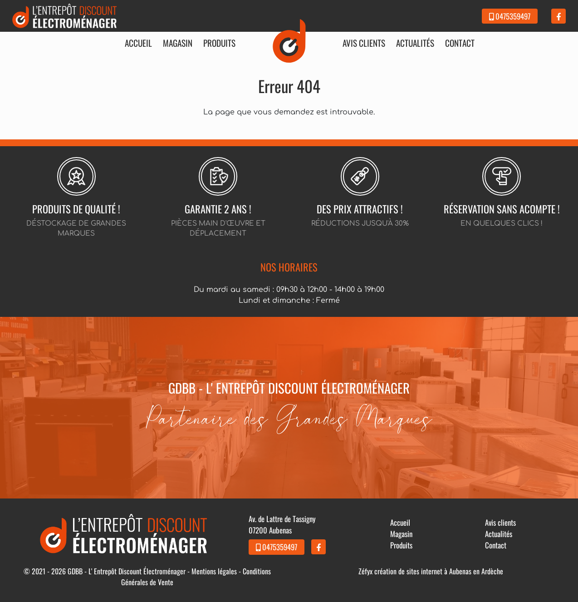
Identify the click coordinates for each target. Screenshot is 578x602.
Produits (219, 43)
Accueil (138, 43)
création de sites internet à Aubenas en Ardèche (438, 571)
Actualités (415, 43)
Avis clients (364, 43)
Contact (460, 43)
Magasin (177, 43)
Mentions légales (214, 571)
